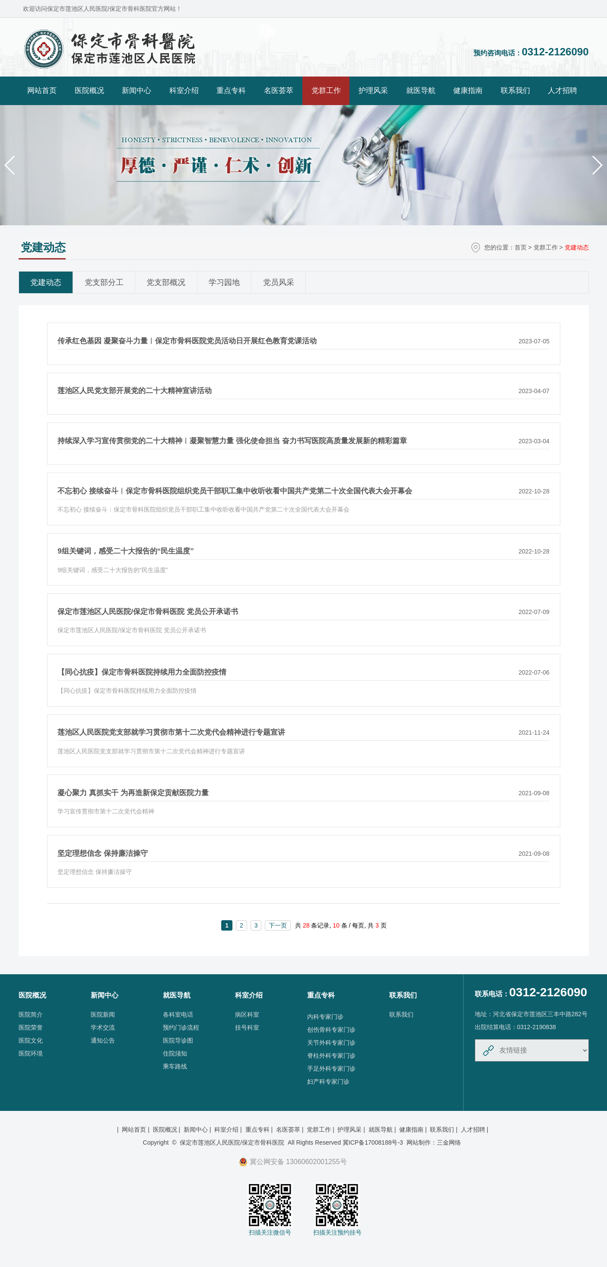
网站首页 (42, 90)
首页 (521, 247)
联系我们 (515, 90)
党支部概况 (165, 282)
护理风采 (373, 90)
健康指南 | (413, 1129)
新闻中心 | (198, 1129)
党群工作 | (321, 1129)
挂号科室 (247, 1027)
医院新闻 (103, 1014)
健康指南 (468, 90)
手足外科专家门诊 (331, 1068)
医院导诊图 (178, 1040)
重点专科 (231, 90)
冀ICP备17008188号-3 (373, 1142)
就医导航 (420, 90)
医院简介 (31, 1014)
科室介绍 (184, 90)
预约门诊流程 (181, 1027)
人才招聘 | (475, 1129)
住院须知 (175, 1053)
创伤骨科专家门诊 (331, 1029)
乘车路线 (175, 1066)
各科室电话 (178, 1014)
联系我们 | (444, 1129)
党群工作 (326, 90)
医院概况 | (167, 1129)
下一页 (278, 925)
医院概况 (89, 90)
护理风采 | (351, 1129)
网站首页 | (136, 1129)
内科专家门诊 (325, 1016)
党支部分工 (104, 282)
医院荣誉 (31, 1027)
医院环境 (31, 1053)
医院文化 (31, 1040)
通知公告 (103, 1040)
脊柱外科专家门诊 (331, 1055)
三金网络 (449, 1142)
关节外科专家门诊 (331, 1042)
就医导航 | (383, 1129)
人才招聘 (562, 90)
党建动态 (45, 282)
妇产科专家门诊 (328, 1081)
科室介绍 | (228, 1129)
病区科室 (247, 1014)
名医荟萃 (278, 90)
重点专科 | (259, 1129)
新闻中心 (136, 90)
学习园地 (224, 282)
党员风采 (278, 282)
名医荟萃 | (290, 1129)
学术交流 (103, 1027)
